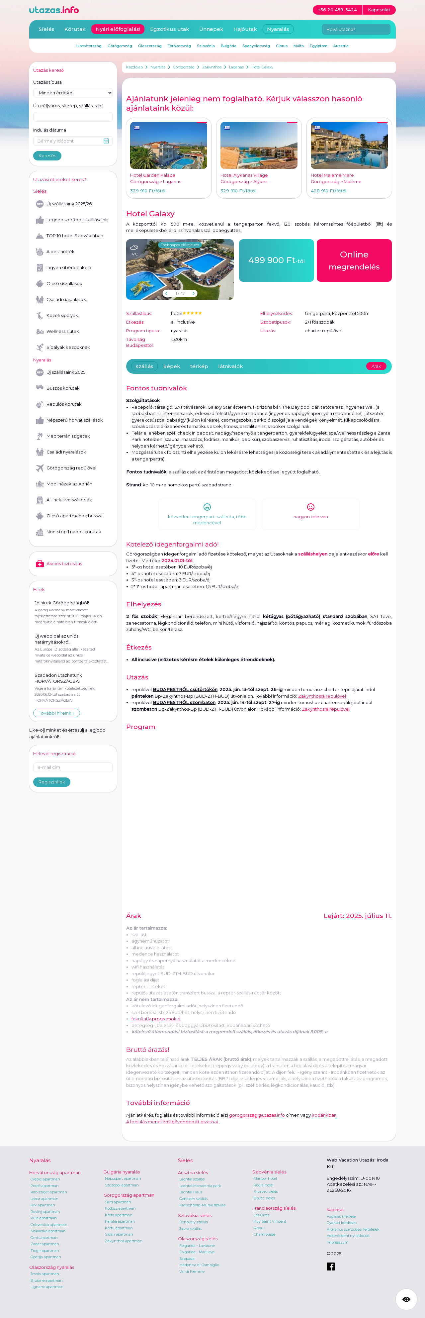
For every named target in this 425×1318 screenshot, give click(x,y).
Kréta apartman (118, 1215)
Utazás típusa (47, 82)
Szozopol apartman (122, 1185)
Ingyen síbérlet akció (63, 268)
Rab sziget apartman (49, 1192)
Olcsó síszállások (59, 284)
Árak (376, 366)
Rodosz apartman (120, 1208)
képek (171, 366)
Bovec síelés (264, 1198)
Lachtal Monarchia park (200, 1185)
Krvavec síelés (266, 1191)
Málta (299, 46)
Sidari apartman (119, 1234)
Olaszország (150, 46)
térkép (199, 366)
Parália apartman (120, 1221)
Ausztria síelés (193, 1172)
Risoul (259, 1228)
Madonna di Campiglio (199, 1265)
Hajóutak (245, 29)
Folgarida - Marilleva (196, 1252)
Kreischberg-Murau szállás (202, 1205)
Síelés (46, 29)
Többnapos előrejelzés (180, 245)
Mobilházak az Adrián (64, 484)
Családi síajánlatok (61, 300)
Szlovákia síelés (195, 1215)
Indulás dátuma (49, 130)
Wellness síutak (57, 332)
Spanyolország (256, 46)
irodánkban (324, 1115)
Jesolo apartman (45, 1273)
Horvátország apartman (55, 1172)
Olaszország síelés (197, 1238)
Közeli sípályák (57, 316)
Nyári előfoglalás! (118, 29)
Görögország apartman (129, 1195)
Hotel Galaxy (262, 67)
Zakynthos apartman (123, 1241)
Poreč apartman (45, 1185)
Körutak (75, 29)
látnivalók (230, 366)
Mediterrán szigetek (63, 436)
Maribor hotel (265, 1178)
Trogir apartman (45, 1250)
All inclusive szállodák (64, 500)
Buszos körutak (58, 388)
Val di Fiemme (192, 1271)
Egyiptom (318, 46)
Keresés (47, 155)
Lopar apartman (44, 1198)
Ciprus (282, 46)
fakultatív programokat (156, 1018)
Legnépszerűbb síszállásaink (72, 220)
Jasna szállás (190, 1228)
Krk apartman (43, 1205)
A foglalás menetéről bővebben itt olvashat (172, 1121)
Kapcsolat (335, 1209)
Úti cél (68, 106)
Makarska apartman (48, 1231)
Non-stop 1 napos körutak (68, 532)
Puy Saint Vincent (270, 1221)
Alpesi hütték (55, 252)
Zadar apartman (45, 1244)
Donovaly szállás (193, 1222)
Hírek (39, 589)
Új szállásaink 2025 (60, 372)
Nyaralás (157, 67)
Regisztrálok (52, 781)
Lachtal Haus (190, 1192)
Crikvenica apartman (49, 1224)
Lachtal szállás (192, 1179)
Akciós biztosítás (59, 564)
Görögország (184, 67)
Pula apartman (44, 1218)
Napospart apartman (123, 1178)
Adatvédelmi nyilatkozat (348, 1235)
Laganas (236, 67)
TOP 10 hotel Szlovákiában (69, 236)
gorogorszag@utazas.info (257, 1115)
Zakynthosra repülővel (322, 696)
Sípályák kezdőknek (63, 348)
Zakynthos (211, 67)
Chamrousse (264, 1234)
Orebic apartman (45, 1179)
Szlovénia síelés (269, 1171)
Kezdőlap (134, 67)
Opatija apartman (46, 1257)
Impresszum (337, 1242)
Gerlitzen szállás (193, 1198)
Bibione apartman (47, 1280)
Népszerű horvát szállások (69, 420)
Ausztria (341, 46)
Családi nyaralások (61, 452)
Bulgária (228, 46)
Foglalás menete (341, 1216)
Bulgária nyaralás (122, 1171)
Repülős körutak (59, 404)
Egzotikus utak (169, 29)
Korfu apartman (119, 1228)
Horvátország (89, 46)
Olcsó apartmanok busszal (70, 516)
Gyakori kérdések (342, 1222)
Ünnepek (211, 29)
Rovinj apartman (45, 1211)
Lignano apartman (47, 1286)
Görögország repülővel (66, 468)
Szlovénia (206, 46)
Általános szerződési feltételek (353, 1229)
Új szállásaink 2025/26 (64, 204)
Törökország (179, 46)
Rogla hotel (264, 1185)
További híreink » (56, 713)
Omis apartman (44, 1237)
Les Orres (261, 1215)
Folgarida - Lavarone (197, 1245)
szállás (144, 366)
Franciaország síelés (274, 1208)
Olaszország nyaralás (51, 1267)
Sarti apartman (118, 1202)
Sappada (187, 1258)
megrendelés (354, 259)
